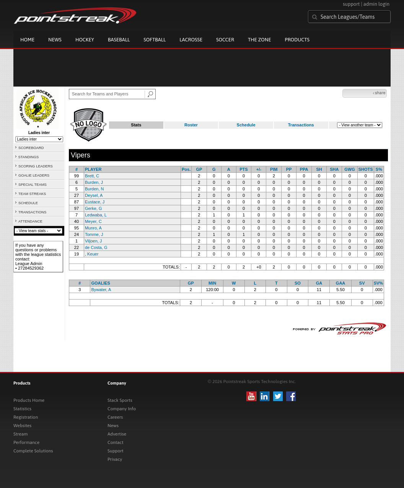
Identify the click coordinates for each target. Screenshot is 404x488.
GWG (349, 169)
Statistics (22, 408)
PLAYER (93, 169)
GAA (340, 283)
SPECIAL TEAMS (32, 185)
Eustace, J (94, 202)
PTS (243, 169)
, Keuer (91, 254)
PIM (274, 169)
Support (116, 451)
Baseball (119, 40)
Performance (26, 442)
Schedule (246, 125)
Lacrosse (190, 40)
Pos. (186, 169)
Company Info (122, 408)
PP (289, 169)
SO (298, 283)
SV (362, 283)
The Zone (259, 40)
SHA (334, 169)
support (351, 4)
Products (297, 40)
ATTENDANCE (30, 221)
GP (199, 169)
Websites (22, 425)
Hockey (84, 40)
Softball (154, 40)
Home (27, 40)
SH (319, 169)
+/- (258, 169)
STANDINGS (28, 157)
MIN (212, 283)
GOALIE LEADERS (33, 175)
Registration (25, 417)
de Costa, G (96, 247)
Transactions (301, 125)
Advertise (117, 434)
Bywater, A (101, 289)
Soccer (225, 40)
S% (379, 169)
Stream (20, 434)
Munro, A (93, 228)
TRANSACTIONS (32, 212)
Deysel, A (94, 195)
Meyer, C (93, 221)
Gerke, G (93, 208)
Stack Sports (120, 400)
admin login (376, 4)
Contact (116, 442)
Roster (191, 125)
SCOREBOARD (31, 148)
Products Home (28, 400)
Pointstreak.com (75, 16)
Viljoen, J (93, 241)
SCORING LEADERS (35, 166)
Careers (115, 417)
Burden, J (94, 182)
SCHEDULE (28, 203)
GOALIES (100, 283)
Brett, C (92, 176)
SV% (378, 283)
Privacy (115, 459)
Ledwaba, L (96, 215)
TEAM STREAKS (32, 194)
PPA (304, 169)
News (55, 40)
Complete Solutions (33, 451)
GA (319, 283)
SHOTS (365, 169)
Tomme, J (94, 234)
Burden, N (94, 189)
